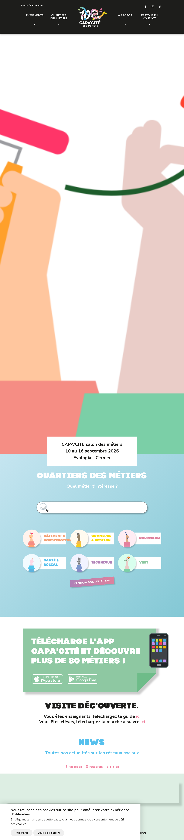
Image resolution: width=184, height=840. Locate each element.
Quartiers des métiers (59, 17)
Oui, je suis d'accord (48, 832)
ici (138, 716)
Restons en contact (149, 17)
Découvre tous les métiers (92, 582)
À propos (125, 15)
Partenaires (36, 5)
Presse (24, 5)
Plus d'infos (21, 832)
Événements (35, 15)
